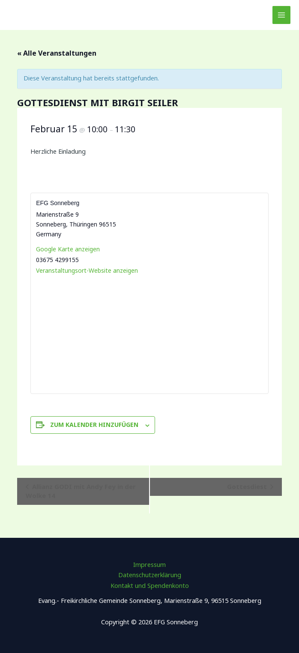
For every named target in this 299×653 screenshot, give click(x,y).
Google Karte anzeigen (68, 249)
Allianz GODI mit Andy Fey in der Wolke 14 (81, 491)
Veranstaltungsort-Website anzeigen (87, 270)
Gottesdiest (248, 486)
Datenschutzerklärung (149, 574)
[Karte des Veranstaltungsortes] (149, 333)
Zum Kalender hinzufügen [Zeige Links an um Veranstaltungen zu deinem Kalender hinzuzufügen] (94, 424)
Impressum (149, 564)
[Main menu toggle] (281, 15)
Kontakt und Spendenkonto (150, 585)
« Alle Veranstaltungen (56, 53)
